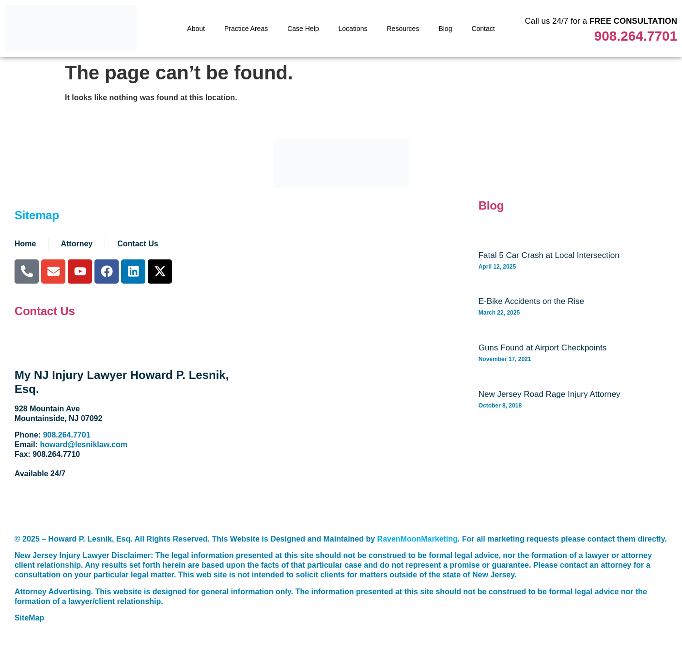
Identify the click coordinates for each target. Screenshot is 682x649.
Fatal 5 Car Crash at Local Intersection (549, 255)
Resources (403, 28)
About (196, 28)
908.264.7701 (635, 36)
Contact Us (45, 310)
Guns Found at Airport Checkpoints (543, 347)
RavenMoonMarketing (417, 539)
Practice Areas (246, 28)
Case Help (303, 28)
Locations (353, 28)
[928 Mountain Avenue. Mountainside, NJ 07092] (357, 422)
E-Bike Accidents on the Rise (531, 301)
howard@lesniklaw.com (83, 444)
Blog (445, 28)
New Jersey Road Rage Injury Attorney (549, 394)
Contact (483, 28)
